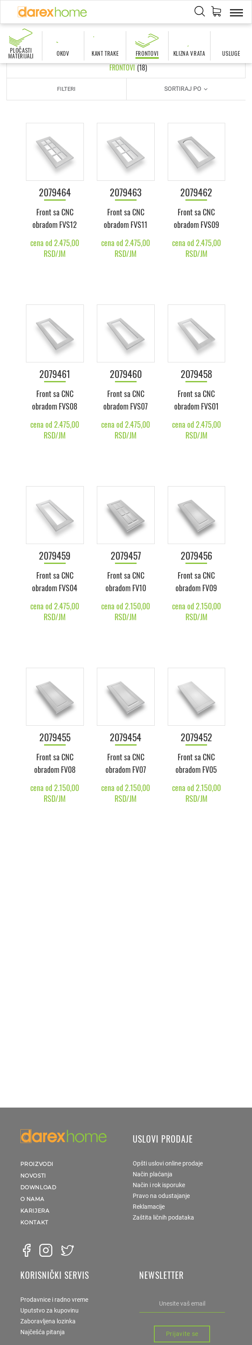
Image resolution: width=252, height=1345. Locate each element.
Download (38, 1187)
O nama (32, 1199)
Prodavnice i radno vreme (54, 1299)
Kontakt (34, 1222)
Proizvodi (37, 1164)
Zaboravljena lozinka (48, 1321)
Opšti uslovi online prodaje (168, 1163)
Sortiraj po (185, 88)
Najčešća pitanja (42, 1332)
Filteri (66, 89)
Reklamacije (149, 1206)
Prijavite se (182, 1333)
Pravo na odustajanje (161, 1195)
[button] (216, 12)
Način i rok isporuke (159, 1185)
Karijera (35, 1210)
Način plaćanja (152, 1174)
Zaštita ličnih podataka (163, 1217)
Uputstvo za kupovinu (49, 1310)
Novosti (33, 1175)
